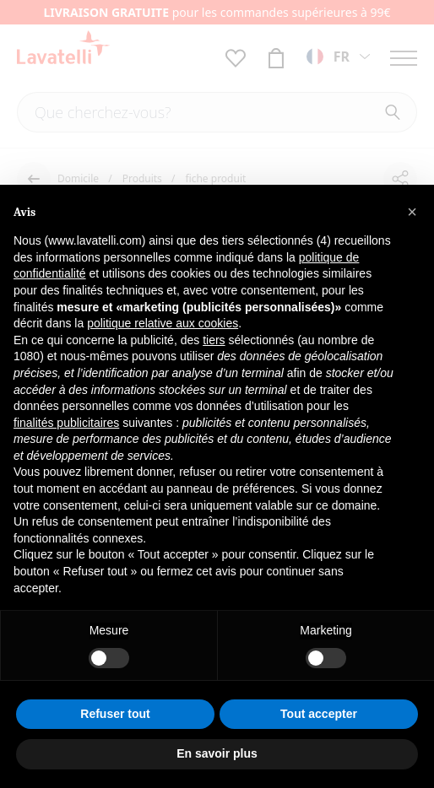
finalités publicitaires (66, 422)
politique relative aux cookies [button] (162, 323)
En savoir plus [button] (217, 753)
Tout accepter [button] (318, 714)
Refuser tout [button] (114, 714)
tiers (214, 340)
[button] (412, 211)
